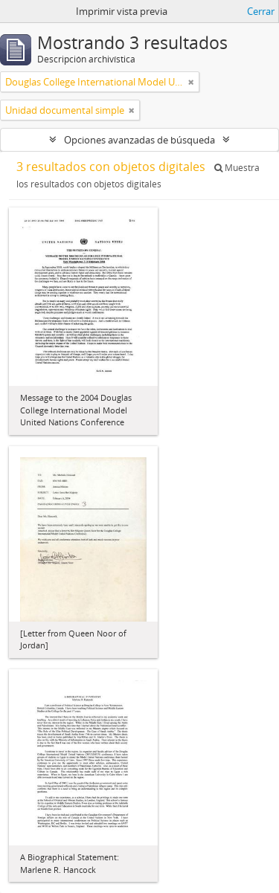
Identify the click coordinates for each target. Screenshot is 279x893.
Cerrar (261, 11)
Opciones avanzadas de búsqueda (139, 139)
